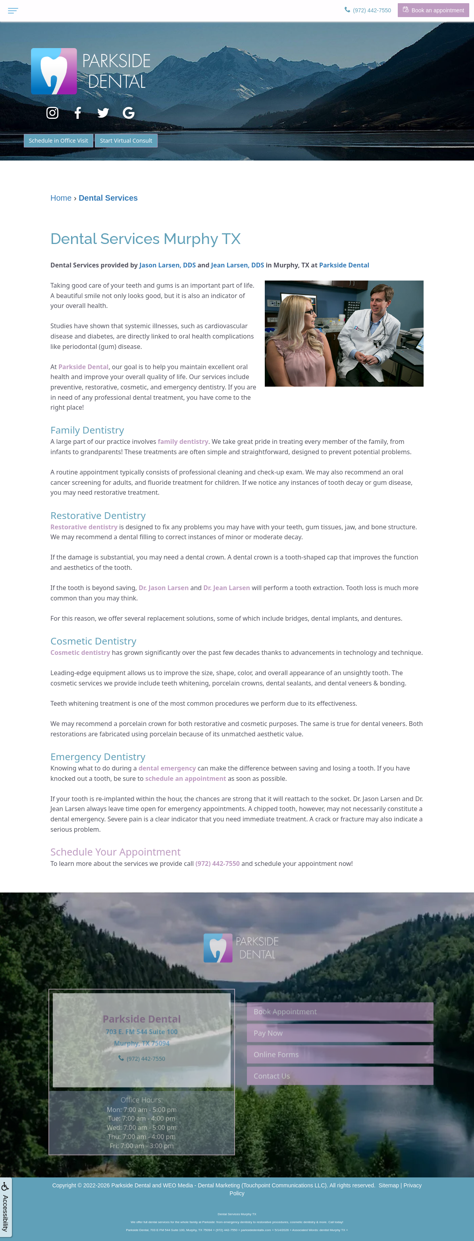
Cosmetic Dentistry (94, 640)
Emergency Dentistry (99, 756)
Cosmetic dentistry (80, 652)
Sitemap (389, 1185)
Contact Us (272, 1095)
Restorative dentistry (84, 527)
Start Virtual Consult (126, 140)
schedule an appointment (185, 778)
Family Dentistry (88, 429)
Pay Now (268, 1052)
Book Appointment (285, 1031)
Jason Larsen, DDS (167, 265)
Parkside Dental (344, 265)
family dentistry (183, 441)
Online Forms (276, 1074)
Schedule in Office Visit (58, 140)
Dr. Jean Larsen (226, 587)
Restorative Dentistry (99, 515)
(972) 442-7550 (217, 863)
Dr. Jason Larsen (164, 587)
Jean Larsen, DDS (237, 265)
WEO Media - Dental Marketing (201, 1185)
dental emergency (167, 768)
